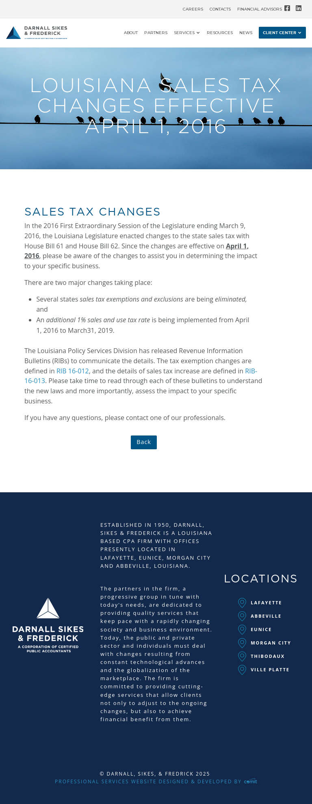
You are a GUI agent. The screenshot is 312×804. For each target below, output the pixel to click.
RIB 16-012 (72, 370)
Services (184, 33)
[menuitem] (193, 7)
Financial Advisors (259, 9)
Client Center (279, 33)
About (131, 33)
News (245, 33)
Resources (220, 33)
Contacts (220, 9)
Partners (155, 33)
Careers (193, 9)
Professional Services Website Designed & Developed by (156, 781)
